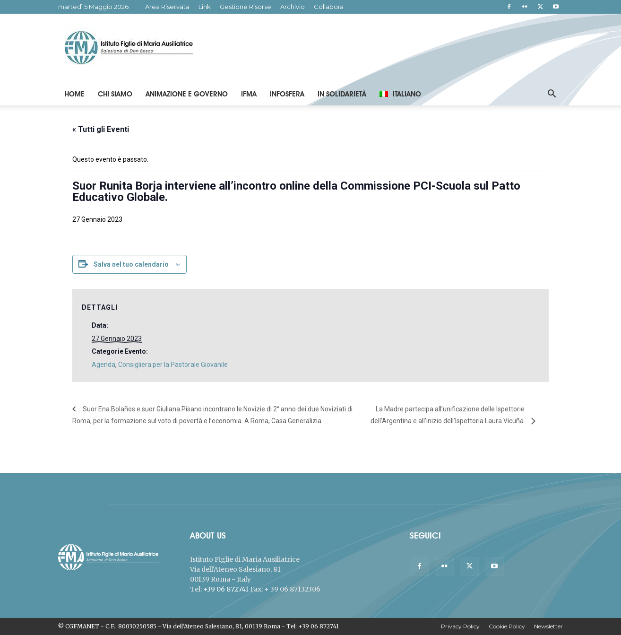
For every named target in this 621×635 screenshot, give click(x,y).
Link (204, 6)
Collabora (329, 6)
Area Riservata (167, 6)
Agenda (103, 364)
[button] (551, 94)
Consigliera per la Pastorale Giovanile (173, 364)
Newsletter (548, 626)
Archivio (292, 6)
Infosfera (287, 94)
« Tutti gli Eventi (100, 129)
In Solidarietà (342, 94)
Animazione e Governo (187, 94)
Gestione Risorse (245, 6)
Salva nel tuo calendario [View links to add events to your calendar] (131, 264)
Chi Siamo (115, 94)
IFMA (249, 94)
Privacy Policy (460, 626)
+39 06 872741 (226, 589)
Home (75, 94)
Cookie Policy (507, 626)
